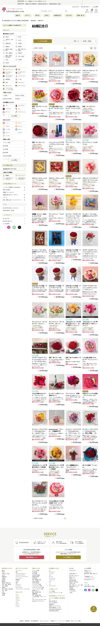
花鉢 (17, 582)
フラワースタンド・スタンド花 (22, 588)
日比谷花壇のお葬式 (54, 610)
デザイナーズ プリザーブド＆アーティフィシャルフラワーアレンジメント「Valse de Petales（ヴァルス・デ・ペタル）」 (56, 74)
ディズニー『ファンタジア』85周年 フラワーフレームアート (56, 252)
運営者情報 (27, 621)
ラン (50, 582)
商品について (72, 577)
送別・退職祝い (5, 585)
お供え (47, 15)
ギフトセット (18, 585)
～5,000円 (5, 95)
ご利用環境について (88, 576)
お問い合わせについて (89, 579)
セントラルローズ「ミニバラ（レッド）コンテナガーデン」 (39, 503)
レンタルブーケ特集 (36, 584)
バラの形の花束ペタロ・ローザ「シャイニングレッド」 (73, 108)
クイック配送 (52, 591)
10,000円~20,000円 (7, 98)
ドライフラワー (19, 578)
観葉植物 (17, 579)
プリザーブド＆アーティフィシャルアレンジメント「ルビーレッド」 (89, 252)
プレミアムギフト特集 (37, 585)
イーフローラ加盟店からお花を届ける (14, 187)
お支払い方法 (72, 583)
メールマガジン (72, 591)
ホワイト (17, 605)
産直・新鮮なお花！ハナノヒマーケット (14, 200)
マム (50, 575)
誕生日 (18, 15)
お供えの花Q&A (35, 582)
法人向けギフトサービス (9, 169)
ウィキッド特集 (35, 570)
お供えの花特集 (35, 581)
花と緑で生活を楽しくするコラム (11, 208)
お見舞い (4, 593)
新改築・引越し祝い (6, 582)
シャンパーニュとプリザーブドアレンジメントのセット (56, 144)
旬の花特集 (34, 578)
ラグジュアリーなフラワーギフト (39, 599)
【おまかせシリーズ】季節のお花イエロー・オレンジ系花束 (56, 467)
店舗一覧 (80, 15)
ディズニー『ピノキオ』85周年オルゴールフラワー (90, 216)
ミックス (17, 606)
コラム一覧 (86, 584)
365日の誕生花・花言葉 (8, 210)
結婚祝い (4, 579)
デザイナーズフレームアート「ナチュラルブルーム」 (73, 72)
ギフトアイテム (19, 587)
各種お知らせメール (73, 586)
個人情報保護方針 (34, 621)
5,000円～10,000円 (19, 95)
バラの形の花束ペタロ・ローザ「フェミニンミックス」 (89, 359)
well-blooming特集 (36, 575)
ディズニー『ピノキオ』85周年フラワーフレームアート (39, 252)
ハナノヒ (14, 197)
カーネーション (52, 578)
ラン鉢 (17, 581)
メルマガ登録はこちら (68, 557)
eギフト (27, 15)
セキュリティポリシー (44, 621)
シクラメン (51, 573)
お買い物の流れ (72, 580)
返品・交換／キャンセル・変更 (76, 585)
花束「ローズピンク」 (89, 106)
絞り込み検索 (42, 41)
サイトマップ (61, 621)
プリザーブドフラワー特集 (38, 587)
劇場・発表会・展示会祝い (7, 588)
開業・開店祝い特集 (36, 592)
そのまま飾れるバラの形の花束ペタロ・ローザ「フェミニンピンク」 (56, 503)
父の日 (3, 575)
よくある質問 (95, 6)
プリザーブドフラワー (20, 575)
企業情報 (21, 621)
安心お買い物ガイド (85, 6)
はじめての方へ (76, 6)
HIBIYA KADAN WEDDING (55, 609)
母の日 (37, 15)
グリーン (17, 603)
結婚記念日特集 (35, 576)
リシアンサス (52, 579)
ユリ (50, 584)
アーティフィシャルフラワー (22, 576)
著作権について (54, 621)
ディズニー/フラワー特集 (37, 588)
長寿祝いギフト (35, 590)
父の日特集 (34, 573)
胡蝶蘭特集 (34, 593)
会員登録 (71, 588)
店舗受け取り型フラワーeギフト (14, 194)
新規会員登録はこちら (31, 557)
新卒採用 (68, 621)
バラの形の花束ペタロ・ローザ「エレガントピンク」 (56, 108)
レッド (17, 594)
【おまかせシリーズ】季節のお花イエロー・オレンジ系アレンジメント (73, 323)
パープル (17, 600)
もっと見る (14, 116)
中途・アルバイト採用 (75, 621)
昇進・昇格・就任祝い (7, 584)
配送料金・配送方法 (73, 581)
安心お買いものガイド (74, 575)
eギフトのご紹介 (53, 602)
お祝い (3, 592)
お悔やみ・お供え (6, 573)
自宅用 (3, 595)
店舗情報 (51, 604)
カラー (50, 581)
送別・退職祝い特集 (36, 579)
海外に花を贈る (14, 189)
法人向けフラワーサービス (38, 601)
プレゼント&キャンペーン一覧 (55, 592)
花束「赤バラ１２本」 (55, 357)
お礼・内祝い (5, 590)
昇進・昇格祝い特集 (36, 595)
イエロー (17, 597)
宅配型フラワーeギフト (8, 192)
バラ (50, 570)
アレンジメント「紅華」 (73, 393)
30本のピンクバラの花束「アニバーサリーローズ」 (90, 395)
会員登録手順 (72, 589)
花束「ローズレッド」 (39, 142)
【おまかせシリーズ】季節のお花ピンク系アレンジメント (89, 323)
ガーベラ (51, 576)
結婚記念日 (57, 15)
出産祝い (4, 578)
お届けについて (72, 578)
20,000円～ (17, 98)
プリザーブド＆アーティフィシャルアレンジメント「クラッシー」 (89, 287)
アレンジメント (19, 570)
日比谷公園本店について (55, 607)
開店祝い (4, 581)
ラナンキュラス (52, 585)
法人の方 (69, 15)
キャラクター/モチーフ (20, 573)
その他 (70, 592)
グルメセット (18, 584)
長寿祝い (4, 587)
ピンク (17, 595)
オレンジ (17, 598)
